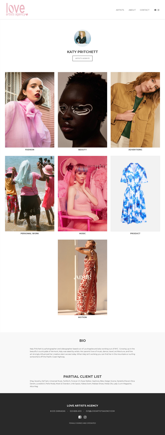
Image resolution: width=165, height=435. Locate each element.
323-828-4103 (75, 411)
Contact (144, 10)
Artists (120, 10)
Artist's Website (82, 58)
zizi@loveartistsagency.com (100, 411)
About (132, 10)
